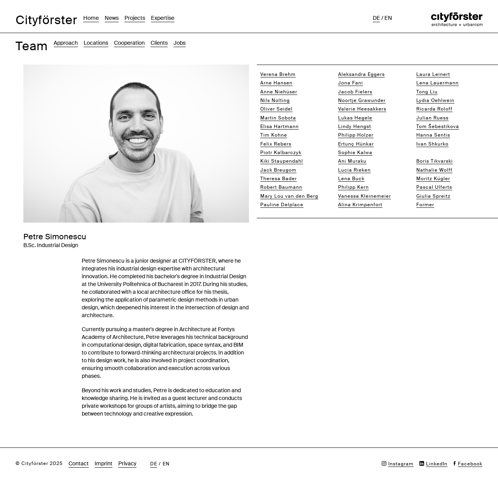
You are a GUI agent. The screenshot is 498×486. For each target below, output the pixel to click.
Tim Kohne (273, 135)
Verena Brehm (278, 74)
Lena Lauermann (437, 83)
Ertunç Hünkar (356, 144)
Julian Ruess (432, 118)
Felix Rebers (275, 144)
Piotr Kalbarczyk (281, 152)
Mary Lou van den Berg (289, 196)
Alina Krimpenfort (360, 204)
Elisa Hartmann (279, 126)
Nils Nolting (275, 100)
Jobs (180, 43)
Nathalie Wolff (434, 170)
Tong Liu (427, 92)
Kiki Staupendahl (281, 161)
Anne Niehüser (278, 92)
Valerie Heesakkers (362, 109)
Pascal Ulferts (434, 187)
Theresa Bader (278, 178)
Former (425, 204)
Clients (159, 43)
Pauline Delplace (281, 204)
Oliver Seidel (276, 109)
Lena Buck (351, 178)
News (112, 18)
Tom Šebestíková (437, 126)
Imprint (103, 463)
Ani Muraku (352, 161)
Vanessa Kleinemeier (364, 196)
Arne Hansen (276, 83)
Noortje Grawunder (362, 100)
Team (32, 46)
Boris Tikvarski (434, 161)
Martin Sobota (278, 118)
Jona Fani (350, 83)
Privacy (127, 463)
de (376, 18)
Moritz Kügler (433, 178)
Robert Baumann (281, 187)
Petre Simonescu (437, 152)
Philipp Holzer (356, 135)
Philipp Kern (353, 187)
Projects (134, 18)
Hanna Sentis (433, 135)
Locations (96, 43)
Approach (66, 43)
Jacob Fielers (355, 92)
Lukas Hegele (355, 118)
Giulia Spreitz (433, 196)
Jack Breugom (278, 170)
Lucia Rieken (354, 170)
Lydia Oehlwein (435, 100)
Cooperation (129, 43)
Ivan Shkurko (432, 144)
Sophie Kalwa (355, 152)
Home (91, 18)
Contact (78, 463)
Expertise (162, 18)
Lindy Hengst (354, 126)
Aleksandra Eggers (361, 74)
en (388, 18)
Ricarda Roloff (434, 109)
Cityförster (46, 20)
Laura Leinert (433, 74)
